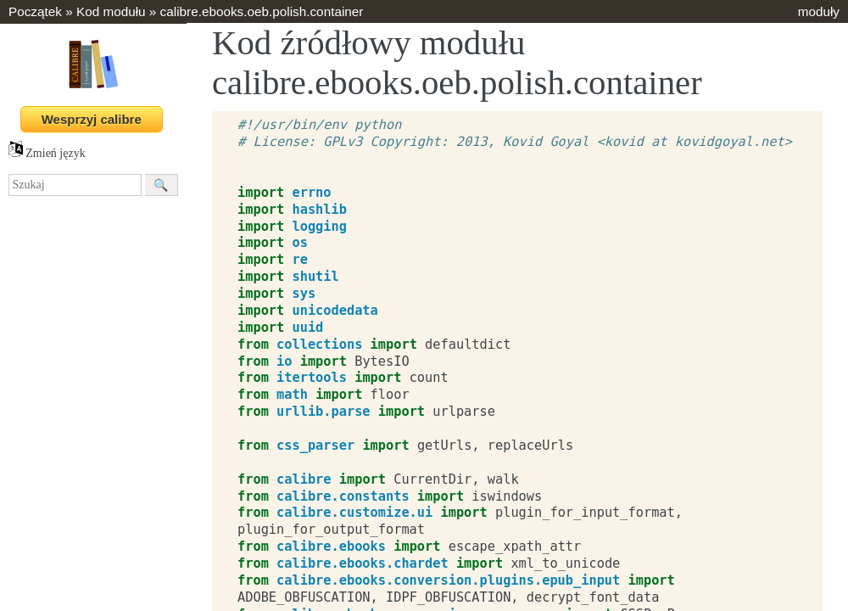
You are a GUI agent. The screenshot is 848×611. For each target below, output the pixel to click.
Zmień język (47, 153)
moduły (819, 11)
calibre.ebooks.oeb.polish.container (262, 11)
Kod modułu (111, 11)
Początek (35, 11)
